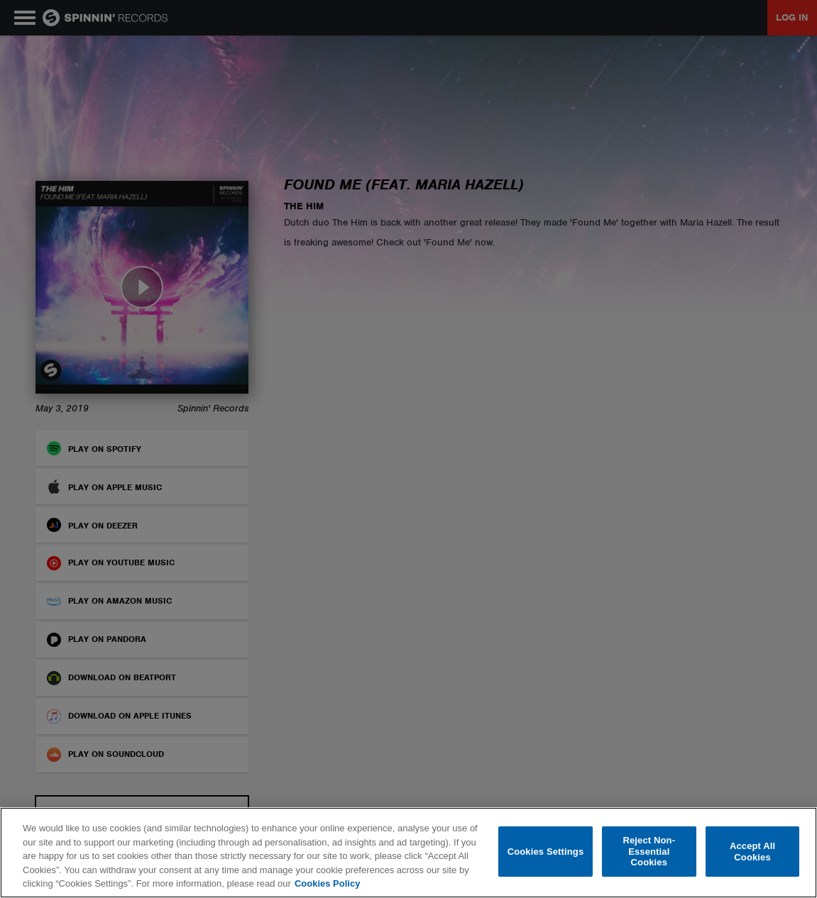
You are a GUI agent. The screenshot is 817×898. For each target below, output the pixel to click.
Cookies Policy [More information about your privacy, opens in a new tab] (327, 883)
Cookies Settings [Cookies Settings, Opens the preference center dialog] (546, 851)
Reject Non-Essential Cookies (649, 851)
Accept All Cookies (752, 852)
